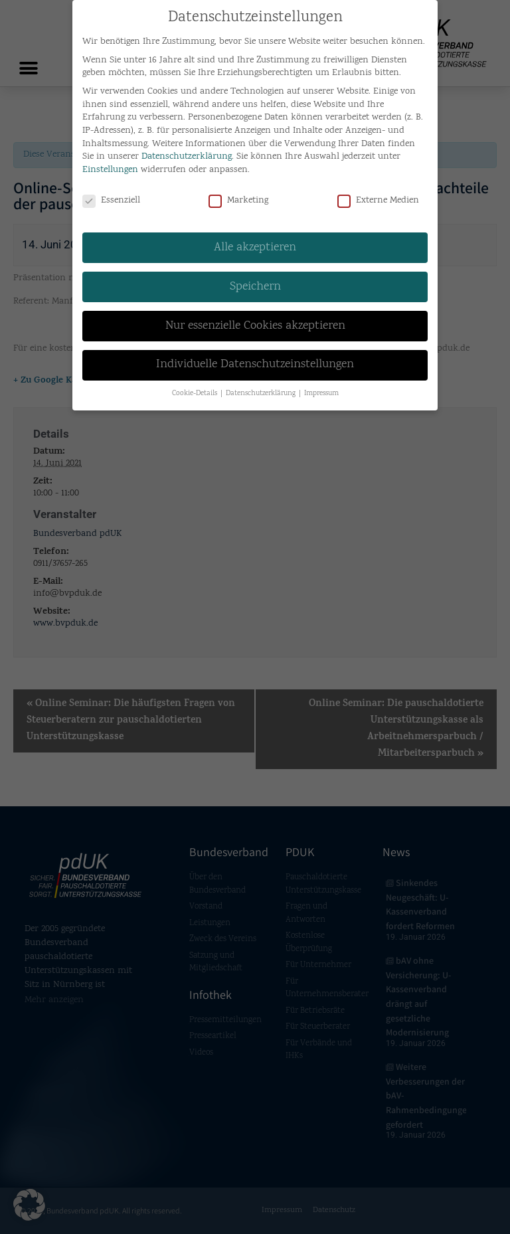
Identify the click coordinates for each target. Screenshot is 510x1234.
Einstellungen (110, 167)
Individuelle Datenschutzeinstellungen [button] (255, 362)
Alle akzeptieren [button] (255, 245)
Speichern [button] (255, 284)
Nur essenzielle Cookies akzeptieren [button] (255, 323)
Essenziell (111, 198)
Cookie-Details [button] (195, 392)
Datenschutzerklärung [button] (262, 392)
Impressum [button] (321, 392)
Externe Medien (378, 198)
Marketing (238, 198)
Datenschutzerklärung (186, 154)
